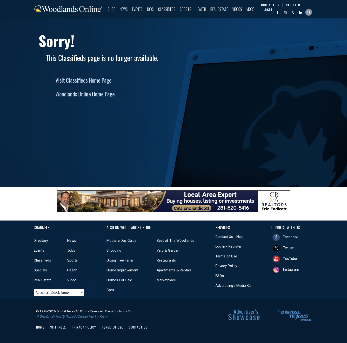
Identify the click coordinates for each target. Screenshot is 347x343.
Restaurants (166, 260)
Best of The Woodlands (175, 240)
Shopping (114, 250)
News (124, 9)
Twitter (288, 248)
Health (201, 9)
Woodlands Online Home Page (85, 94)
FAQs (219, 276)
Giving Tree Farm (120, 260)
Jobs (150, 9)
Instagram (291, 269)
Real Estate (219, 9)
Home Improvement (122, 270)
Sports (185, 9)
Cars (110, 290)
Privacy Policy (226, 266)
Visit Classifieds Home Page (83, 80)
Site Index (58, 327)
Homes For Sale (119, 280)
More (250, 9)
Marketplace (166, 280)
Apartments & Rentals (174, 270)
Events (137, 9)
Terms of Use (226, 256)
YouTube (290, 258)
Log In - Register (228, 246)
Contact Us (138, 327)
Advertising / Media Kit (233, 285)
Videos (237, 9)
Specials (40, 270)
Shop (111, 9)
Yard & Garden (168, 250)
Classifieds (166, 9)
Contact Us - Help (229, 237)
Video (71, 280)
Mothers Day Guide (121, 240)
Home (40, 327)
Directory (41, 240)
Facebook (291, 237)
